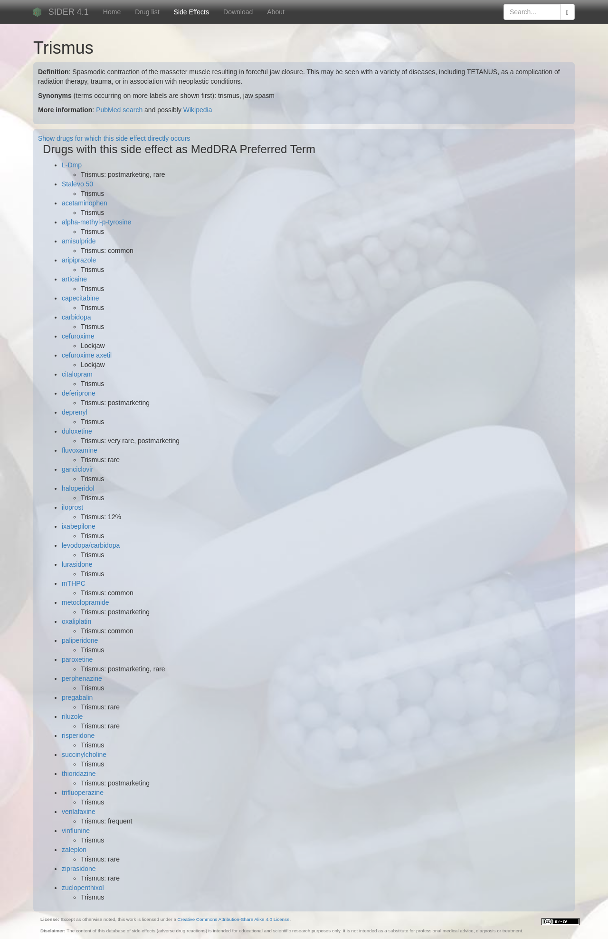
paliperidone (80, 640)
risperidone (78, 735)
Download (238, 12)
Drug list (147, 12)
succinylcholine (84, 754)
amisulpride (79, 241)
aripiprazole (79, 260)
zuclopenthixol (83, 887)
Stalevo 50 (77, 184)
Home (112, 12)
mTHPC (74, 583)
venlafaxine (78, 811)
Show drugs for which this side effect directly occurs (114, 138)
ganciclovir (77, 469)
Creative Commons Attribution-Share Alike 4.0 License (234, 919)
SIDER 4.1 (68, 12)
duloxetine (77, 431)
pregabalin (77, 697)
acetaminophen (84, 203)
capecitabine (80, 298)
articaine (74, 279)
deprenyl (74, 412)
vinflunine (76, 830)
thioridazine (79, 773)
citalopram (77, 374)
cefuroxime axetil (87, 355)
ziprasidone (79, 868)
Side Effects (191, 12)
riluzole (72, 716)
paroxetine (77, 659)
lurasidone (77, 564)
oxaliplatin (76, 621)
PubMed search (119, 110)
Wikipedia (197, 110)
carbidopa (76, 317)
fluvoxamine (79, 450)
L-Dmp (72, 165)
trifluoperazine (83, 792)
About (276, 12)
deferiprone (78, 393)
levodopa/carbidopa (91, 545)
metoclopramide (85, 602)
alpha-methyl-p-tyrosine (96, 222)
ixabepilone (78, 526)
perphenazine (82, 678)
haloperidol (78, 488)
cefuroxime (78, 336)
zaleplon (74, 849)
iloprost (72, 507)
